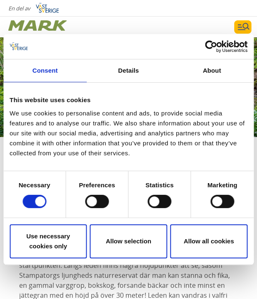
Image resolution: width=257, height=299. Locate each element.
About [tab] (212, 70)
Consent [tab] (45, 70)
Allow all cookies (209, 241)
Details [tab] (128, 70)
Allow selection (128, 241)
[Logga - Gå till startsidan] (37, 27)
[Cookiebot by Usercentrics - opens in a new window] (211, 46)
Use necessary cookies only (48, 241)
